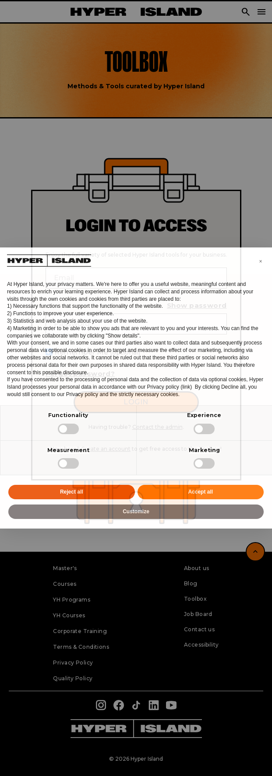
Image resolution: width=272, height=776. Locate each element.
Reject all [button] (71, 492)
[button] (261, 261)
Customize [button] (136, 511)
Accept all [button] (200, 492)
